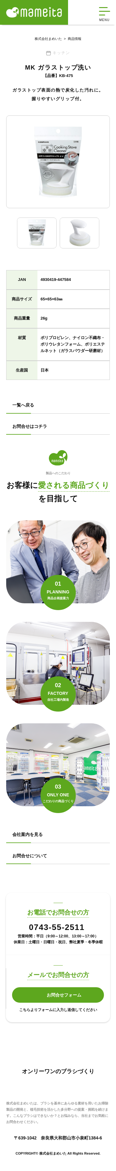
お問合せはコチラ (29, 426)
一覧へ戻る (23, 405)
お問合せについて (29, 855)
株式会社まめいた (48, 39)
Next (105, 233)
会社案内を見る (27, 834)
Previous (11, 233)
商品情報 (71, 39)
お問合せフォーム (64, 994)
